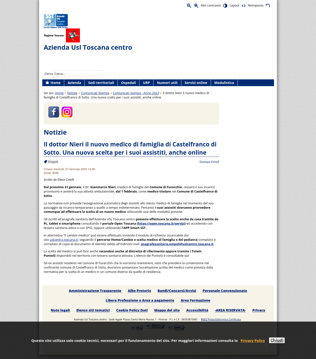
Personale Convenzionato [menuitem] (225, 290)
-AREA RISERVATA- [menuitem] (230, 310)
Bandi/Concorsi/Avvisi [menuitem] (177, 290)
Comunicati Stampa (95, 93)
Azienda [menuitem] (74, 82)
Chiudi (276, 340)
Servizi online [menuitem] (196, 82)
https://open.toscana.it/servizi (161, 223)
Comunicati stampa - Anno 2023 (136, 93)
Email (215, 161)
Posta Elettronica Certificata (221, 319)
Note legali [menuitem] (60, 310)
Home (59, 93)
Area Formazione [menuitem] (196, 300)
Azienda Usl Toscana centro (88, 47)
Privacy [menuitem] (258, 310)
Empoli (52, 161)
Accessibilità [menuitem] (197, 310)
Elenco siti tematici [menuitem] (93, 310)
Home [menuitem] (56, 82)
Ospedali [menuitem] (128, 82)
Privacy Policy (253, 340)
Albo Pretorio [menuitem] (139, 290)
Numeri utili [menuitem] (167, 82)
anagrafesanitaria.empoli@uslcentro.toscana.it (177, 244)
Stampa (204, 161)
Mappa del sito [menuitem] (167, 310)
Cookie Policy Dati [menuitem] (132, 310)
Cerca (49, 73)
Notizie (72, 93)
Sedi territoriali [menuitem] (101, 82)
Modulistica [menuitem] (224, 82)
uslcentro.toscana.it (64, 239)
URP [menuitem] (146, 82)
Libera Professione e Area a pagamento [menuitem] (140, 300)
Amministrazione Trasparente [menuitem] (95, 290)
